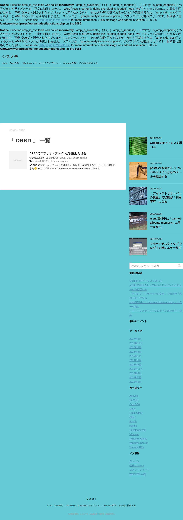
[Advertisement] (91, 96)
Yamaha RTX (136, 447)
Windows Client (138, 438)
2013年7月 (135, 377)
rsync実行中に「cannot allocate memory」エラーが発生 (165, 222)
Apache (133, 395)
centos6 (37, 161)
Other (132, 417)
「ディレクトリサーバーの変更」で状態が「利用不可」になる (165, 197)
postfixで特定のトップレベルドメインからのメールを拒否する (166, 172)
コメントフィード (139, 469)
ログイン (134, 461)
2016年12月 (136, 343)
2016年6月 (135, 347)
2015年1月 (135, 356)
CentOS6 (53, 158)
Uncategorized (137, 430)
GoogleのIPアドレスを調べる (145, 280)
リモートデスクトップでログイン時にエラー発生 (165, 245)
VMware (134, 434)
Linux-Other (73, 158)
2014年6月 (135, 364)
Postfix (133, 421)
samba (83, 158)
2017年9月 (135, 338)
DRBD (45, 161)
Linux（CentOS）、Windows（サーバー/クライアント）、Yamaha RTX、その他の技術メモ (91, 505)
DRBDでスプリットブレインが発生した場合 (57, 153)
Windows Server (138, 442)
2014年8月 (135, 360)
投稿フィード (136, 465)
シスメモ (10, 56)
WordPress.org (137, 474)
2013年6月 (135, 381)
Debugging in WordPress (54, 19)
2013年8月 (135, 373)
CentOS (133, 400)
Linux (62, 158)
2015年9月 (135, 351)
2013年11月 (136, 368)
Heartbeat (55, 161)
